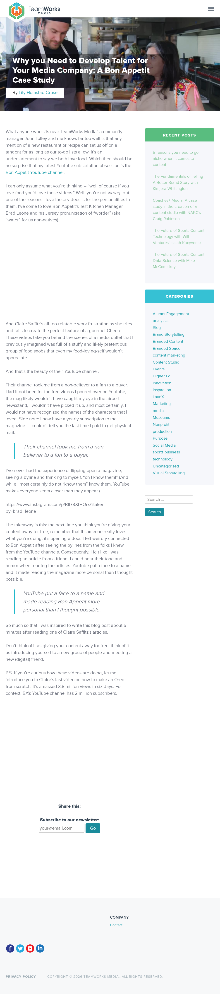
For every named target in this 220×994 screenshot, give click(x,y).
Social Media (164, 445)
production (162, 431)
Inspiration (162, 390)
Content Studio (166, 362)
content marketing (169, 355)
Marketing (162, 403)
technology (162, 459)
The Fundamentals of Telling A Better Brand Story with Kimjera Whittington (178, 182)
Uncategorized (166, 466)
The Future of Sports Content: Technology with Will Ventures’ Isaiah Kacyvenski (179, 236)
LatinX (158, 397)
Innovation (162, 383)
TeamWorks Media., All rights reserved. (122, 977)
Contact (116, 925)
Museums (161, 417)
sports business (166, 452)
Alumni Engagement (171, 313)
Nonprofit (161, 424)
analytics (160, 320)
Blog (157, 327)
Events (159, 369)
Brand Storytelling (168, 334)
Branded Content (168, 341)
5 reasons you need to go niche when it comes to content (175, 158)
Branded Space (166, 348)
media (158, 410)
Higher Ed (161, 376)
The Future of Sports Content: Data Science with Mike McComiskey (179, 260)
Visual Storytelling (169, 473)
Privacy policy (21, 977)
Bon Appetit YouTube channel (35, 172)
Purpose (160, 438)
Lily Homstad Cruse (38, 92)
